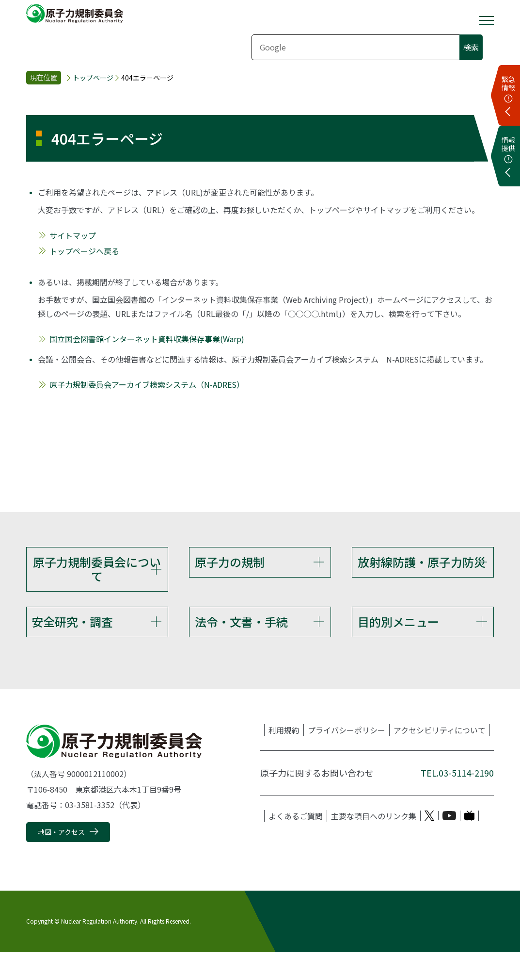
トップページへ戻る (84, 251)
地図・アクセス (61, 840)
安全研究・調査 (72, 625)
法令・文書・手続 (241, 625)
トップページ (93, 78)
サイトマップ (72, 235)
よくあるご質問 (295, 824)
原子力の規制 (230, 561)
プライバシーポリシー (346, 739)
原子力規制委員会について (97, 568)
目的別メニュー (398, 625)
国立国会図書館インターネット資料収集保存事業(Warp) (146, 339)
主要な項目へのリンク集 (373, 824)
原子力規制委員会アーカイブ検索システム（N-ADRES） (146, 384)
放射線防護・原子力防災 (422, 561)
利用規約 (283, 739)
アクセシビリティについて (440, 739)
